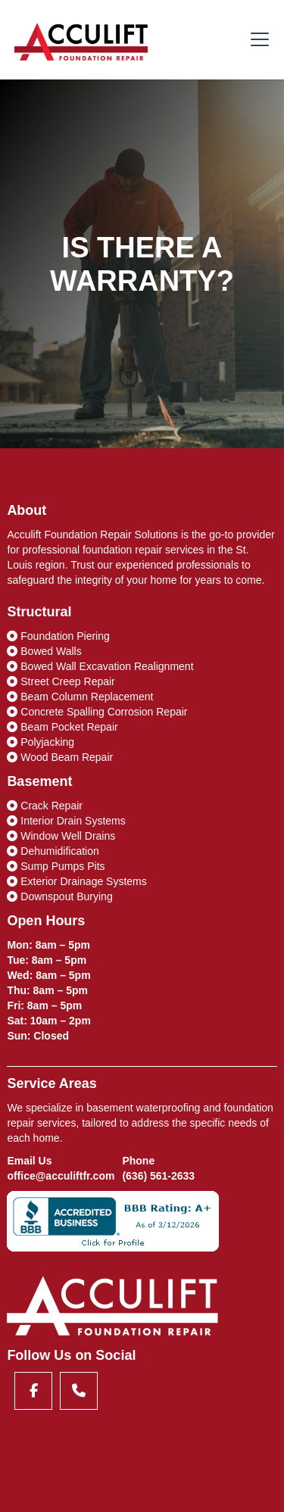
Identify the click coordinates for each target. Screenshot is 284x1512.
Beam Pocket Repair (62, 727)
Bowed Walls (44, 651)
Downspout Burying (59, 896)
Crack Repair (45, 806)
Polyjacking (40, 742)
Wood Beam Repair (60, 757)
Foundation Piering (58, 636)
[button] (257, 39)
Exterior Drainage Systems (76, 881)
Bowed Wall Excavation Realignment (100, 666)
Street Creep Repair (60, 681)
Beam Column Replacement (80, 697)
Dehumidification (52, 851)
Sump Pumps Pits (56, 866)
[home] (81, 39)
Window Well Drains (61, 836)
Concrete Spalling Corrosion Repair (97, 712)
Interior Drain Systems (66, 821)
